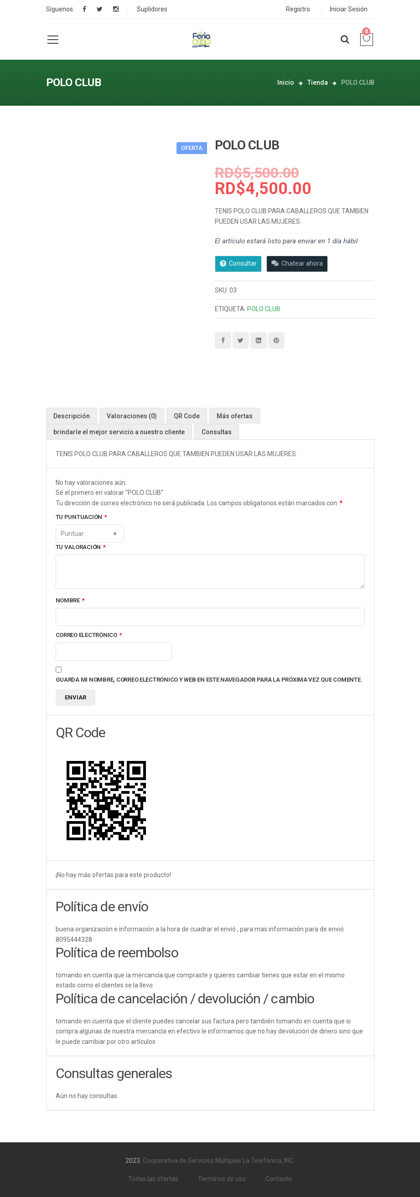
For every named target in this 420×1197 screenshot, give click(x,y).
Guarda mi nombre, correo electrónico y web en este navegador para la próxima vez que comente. (209, 679)
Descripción (71, 416)
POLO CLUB (263, 309)
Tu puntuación (81, 517)
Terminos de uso (222, 1178)
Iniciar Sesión (349, 9)
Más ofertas (235, 416)
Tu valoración (81, 547)
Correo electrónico (89, 635)
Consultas (217, 432)
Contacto (278, 1178)
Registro (298, 9)
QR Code (187, 416)
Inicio (285, 82)
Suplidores (152, 9)
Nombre (70, 601)
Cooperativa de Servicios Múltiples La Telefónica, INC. (219, 1160)
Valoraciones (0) (132, 416)
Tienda (317, 82)
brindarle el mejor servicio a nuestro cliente (119, 432)
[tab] (71, 416)
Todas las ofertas (153, 1178)
